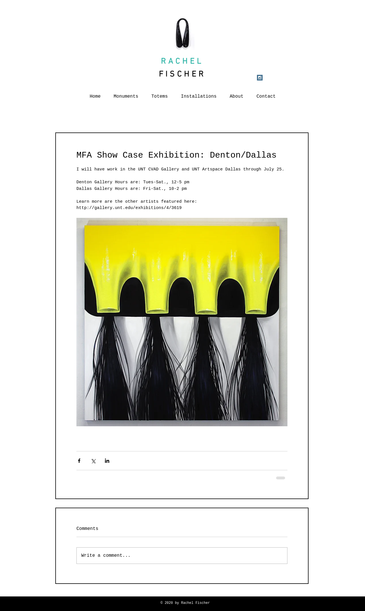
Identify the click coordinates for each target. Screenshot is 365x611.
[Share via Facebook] (79, 460)
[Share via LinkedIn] (107, 460)
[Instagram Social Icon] (260, 78)
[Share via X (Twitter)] (93, 460)
